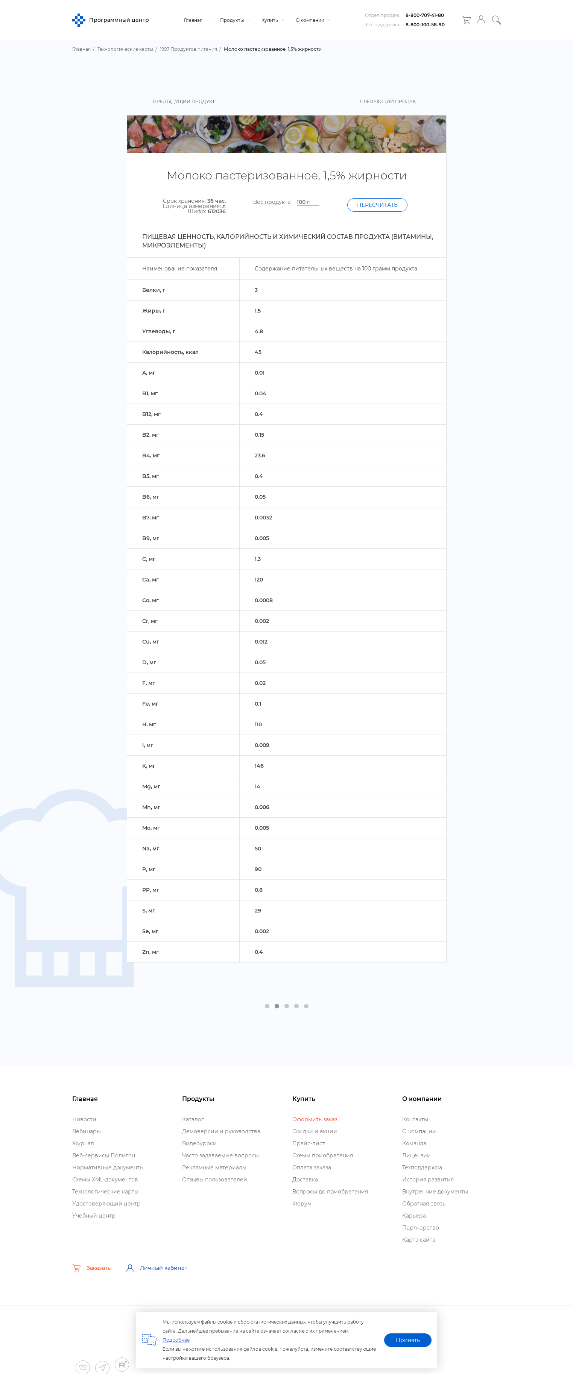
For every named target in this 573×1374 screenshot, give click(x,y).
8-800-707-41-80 (425, 15)
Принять (408, 1340)
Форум (302, 1203)
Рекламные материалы (214, 1167)
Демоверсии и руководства (221, 1131)
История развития (428, 1179)
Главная (195, 20)
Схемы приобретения (322, 1155)
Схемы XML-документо (105, 1179)
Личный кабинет (156, 1268)
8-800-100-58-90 (425, 24)
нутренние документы (435, 1191)
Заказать (91, 1268)
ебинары (86, 1131)
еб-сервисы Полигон (103, 1155)
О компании (312, 20)
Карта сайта (418, 1239)
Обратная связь (423, 1203)
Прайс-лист (308, 1143)
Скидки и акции (314, 1131)
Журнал (83, 1143)
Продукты (234, 20)
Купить (272, 20)
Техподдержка (422, 1167)
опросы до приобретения (330, 1191)
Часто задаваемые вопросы (220, 1155)
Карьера (414, 1215)
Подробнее (176, 1340)
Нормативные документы (108, 1167)
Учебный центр (94, 1215)
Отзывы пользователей (214, 1179)
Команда (414, 1143)
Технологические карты (105, 1191)
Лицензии (416, 1155)
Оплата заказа (311, 1167)
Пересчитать (377, 205)
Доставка (305, 1179)
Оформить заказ (314, 1119)
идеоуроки (199, 1143)
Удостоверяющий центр (106, 1203)
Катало (193, 1119)
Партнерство (420, 1227)
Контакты (415, 1119)
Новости (84, 1119)
